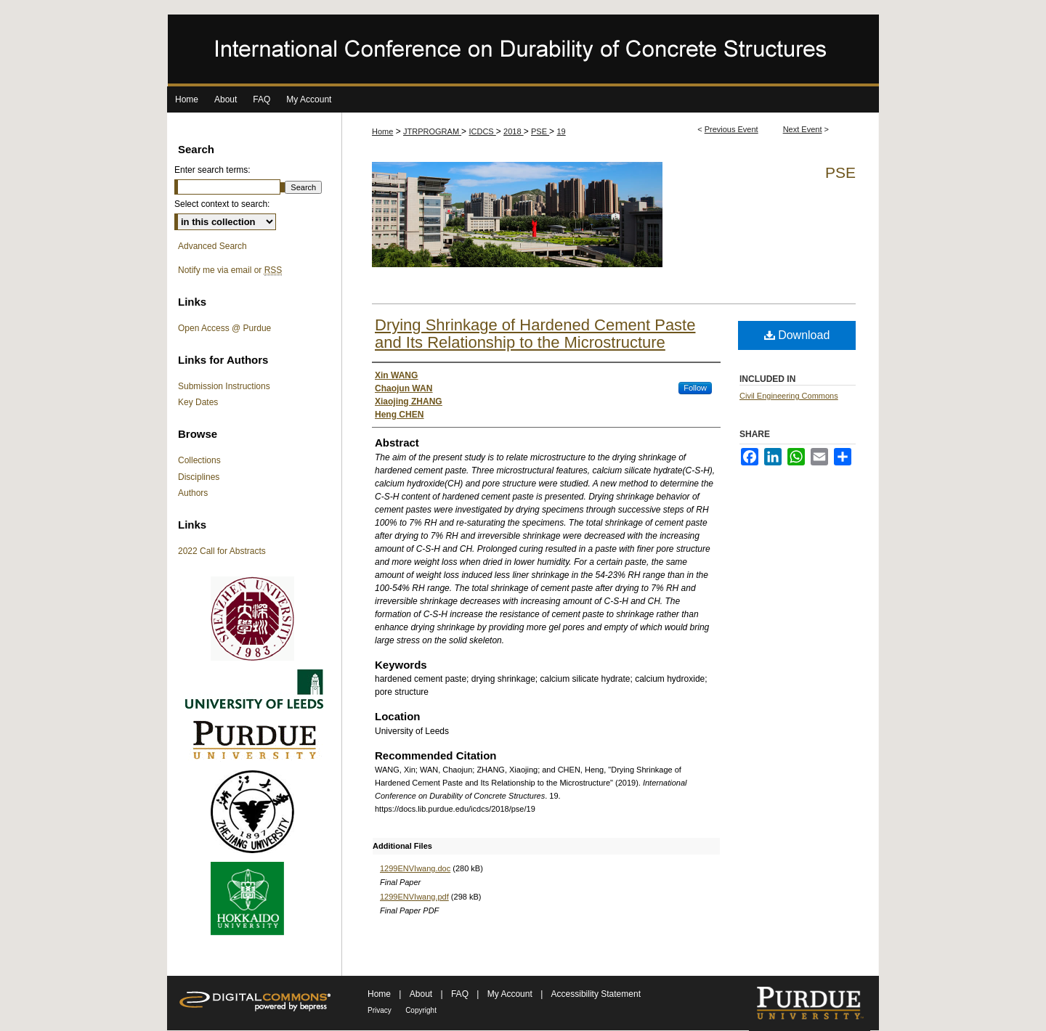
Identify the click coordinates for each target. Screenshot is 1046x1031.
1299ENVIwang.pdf (414, 896)
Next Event (802, 129)
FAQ (461, 994)
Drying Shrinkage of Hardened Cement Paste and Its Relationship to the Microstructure (535, 333)
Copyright (421, 1010)
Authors (193, 493)
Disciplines (198, 477)
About (422, 994)
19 (560, 131)
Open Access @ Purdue (224, 328)
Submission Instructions (224, 386)
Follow (695, 387)
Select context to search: (221, 204)
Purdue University (809, 1004)
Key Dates (198, 402)
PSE (540, 131)
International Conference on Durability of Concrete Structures (523, 50)
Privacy (380, 1010)
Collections (199, 460)
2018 (513, 131)
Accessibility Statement (596, 994)
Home (382, 131)
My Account (511, 994)
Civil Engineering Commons (788, 395)
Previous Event (731, 129)
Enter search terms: (212, 170)
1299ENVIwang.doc (415, 868)
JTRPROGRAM (432, 131)
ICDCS (482, 131)
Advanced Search (212, 246)
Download (797, 335)
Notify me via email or (230, 270)
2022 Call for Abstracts (222, 551)
